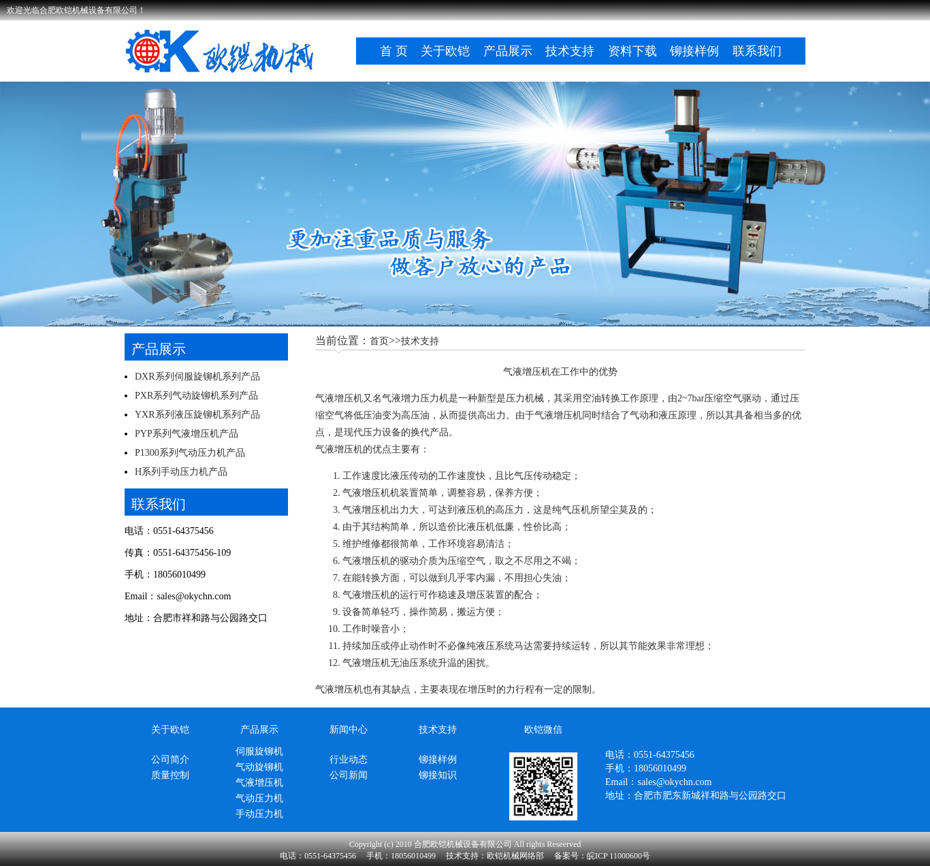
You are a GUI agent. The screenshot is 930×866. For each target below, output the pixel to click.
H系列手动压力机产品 (181, 472)
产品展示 (507, 51)
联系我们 (757, 51)
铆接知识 (438, 775)
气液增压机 (339, 398)
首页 (379, 341)
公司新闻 (349, 775)
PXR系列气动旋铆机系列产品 (196, 395)
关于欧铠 (445, 51)
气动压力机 (259, 798)
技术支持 (569, 51)
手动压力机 (259, 814)
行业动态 (349, 759)
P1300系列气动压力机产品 (190, 453)
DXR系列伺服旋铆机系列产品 (197, 376)
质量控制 (170, 775)
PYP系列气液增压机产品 (186, 434)
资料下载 (632, 51)
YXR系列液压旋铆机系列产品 (197, 415)
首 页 (394, 51)
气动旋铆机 (259, 767)
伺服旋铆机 (259, 751)
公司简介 (170, 759)
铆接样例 (694, 51)
